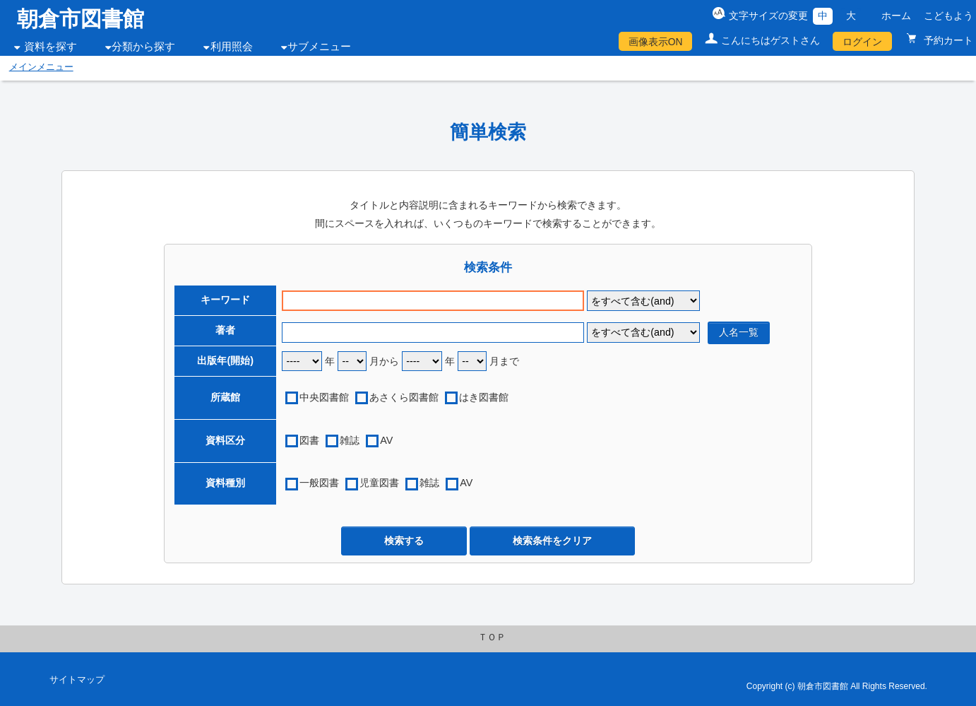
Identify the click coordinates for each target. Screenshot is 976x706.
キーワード (225, 299)
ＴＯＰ (492, 637)
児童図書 (379, 482)
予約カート (947, 40)
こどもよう (948, 15)
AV (386, 440)
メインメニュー (41, 67)
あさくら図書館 (404, 397)
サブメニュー (319, 46)
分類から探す (143, 46)
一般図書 (319, 482)
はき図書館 (483, 397)
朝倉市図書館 (80, 18)
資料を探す (50, 46)
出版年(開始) (225, 360)
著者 (225, 330)
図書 (309, 440)
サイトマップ (77, 680)
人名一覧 (738, 332)
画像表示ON (656, 41)
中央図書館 (324, 397)
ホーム (896, 15)
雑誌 (349, 440)
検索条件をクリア (552, 540)
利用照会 (231, 46)
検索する (404, 540)
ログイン (862, 41)
